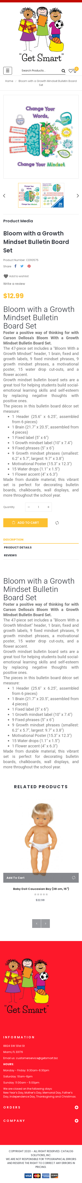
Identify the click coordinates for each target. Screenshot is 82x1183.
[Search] (43, 71)
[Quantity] (38, 507)
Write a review (14, 284)
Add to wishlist (16, 276)
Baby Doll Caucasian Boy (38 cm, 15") (41, 889)
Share (15, 266)
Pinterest (29, 266)
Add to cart (25, 522)
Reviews (10, 555)
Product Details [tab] (18, 547)
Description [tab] (13, 540)
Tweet (22, 266)
